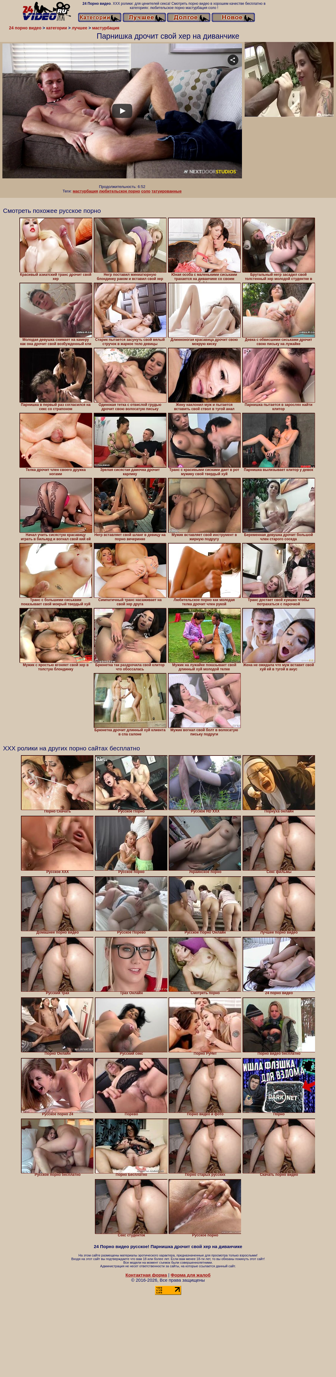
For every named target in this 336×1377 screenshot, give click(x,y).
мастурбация (85, 191)
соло (145, 191)
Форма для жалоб (191, 1274)
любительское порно (119, 191)
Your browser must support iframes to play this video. (122, 113)
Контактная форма (146, 1274)
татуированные (166, 191)
